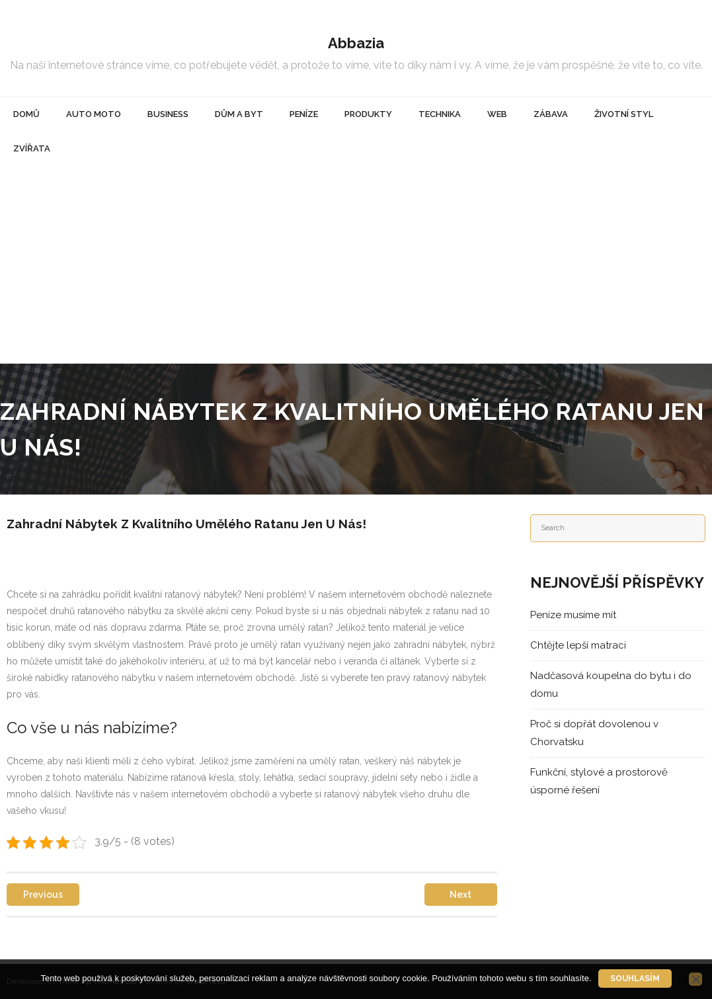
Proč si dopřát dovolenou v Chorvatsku (594, 733)
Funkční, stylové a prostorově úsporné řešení (599, 781)
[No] (695, 979)
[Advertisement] (356, 264)
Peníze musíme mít (573, 615)
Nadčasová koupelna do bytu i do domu (611, 684)
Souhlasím (635, 978)
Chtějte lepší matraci (578, 645)
